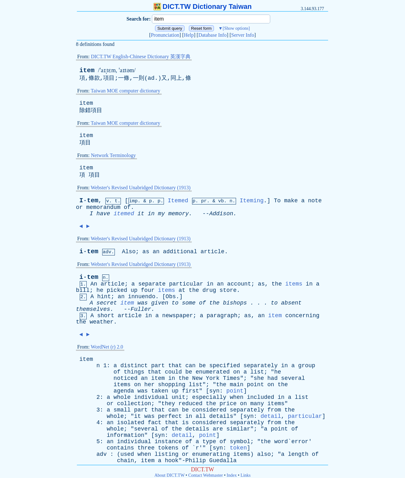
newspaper (177, 315)
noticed (126, 378)
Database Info (212, 35)
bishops (235, 303)
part (158, 365)
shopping (171, 384)
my (161, 214)
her (149, 384)
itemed (124, 214)
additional (180, 251)
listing (167, 454)
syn (214, 391)
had (272, 378)
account (239, 284)
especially (209, 397)
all (201, 416)
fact (154, 422)
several (293, 378)
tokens (168, 448)
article (213, 251)
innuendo (141, 296)
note (315, 201)
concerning (302, 315)
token (238, 448)
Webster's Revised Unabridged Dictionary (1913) (140, 187)
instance (168, 441)
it (141, 214)
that (175, 365)
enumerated (213, 372)
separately (260, 365)
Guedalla (222, 460)
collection (134, 403)
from (274, 410)
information (125, 435)
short (105, 315)
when (236, 397)
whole (122, 397)
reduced (190, 403)
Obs (170, 296)
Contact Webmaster (205, 475)
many (257, 403)
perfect (170, 416)
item (87, 70)
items (293, 284)
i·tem (88, 251)
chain (125, 460)
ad (151, 78)
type (209, 441)
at (181, 290)
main (236, 384)
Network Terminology (113, 155)
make (291, 201)
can (190, 365)
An (93, 284)
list (257, 372)
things (134, 372)
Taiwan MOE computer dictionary (125, 90)
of (127, 207)
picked (117, 290)
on (236, 372)
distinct (133, 365)
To (277, 201)
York (213, 378)
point (255, 384)
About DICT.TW (169, 475)
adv (102, 454)
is (185, 422)
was (143, 303)
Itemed (178, 201)
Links (245, 475)
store (228, 290)
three (145, 448)
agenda (124, 391)
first (190, 391)
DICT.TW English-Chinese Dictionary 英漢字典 (140, 56)
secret (107, 303)
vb (221, 201)
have (103, 214)
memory (178, 214)
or (79, 207)
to (175, 303)
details (221, 416)
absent (291, 303)
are (218, 429)
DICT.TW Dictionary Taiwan (202, 6)
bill (83, 290)
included (260, 397)
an (156, 251)
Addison (221, 214)
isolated (130, 422)
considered (209, 410)
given (159, 303)
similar (238, 429)
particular (186, 284)
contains (120, 448)
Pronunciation (165, 35)
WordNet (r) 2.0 (107, 346)
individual (151, 397)
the (276, 284)
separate (151, 284)
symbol (240, 441)
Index (232, 475)
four (147, 290)
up (134, 290)
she (259, 378)
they (168, 403)
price (228, 403)
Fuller (141, 309)
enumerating (211, 454)
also (264, 454)
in (151, 214)
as (145, 251)
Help (189, 35)
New (197, 378)
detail (270, 416)
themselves (93, 309)
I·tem (88, 200)
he (100, 290)
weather (102, 322)
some (189, 303)
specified (224, 365)
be (202, 365)
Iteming (252, 201)
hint (104, 296)
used (127, 454)
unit (178, 397)
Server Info (242, 35)
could (173, 372)
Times (231, 378)
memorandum (103, 207)
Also (128, 251)
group (306, 365)
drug (209, 290)
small (122, 410)
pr (204, 201)
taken (159, 391)
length (298, 454)
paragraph (222, 315)
